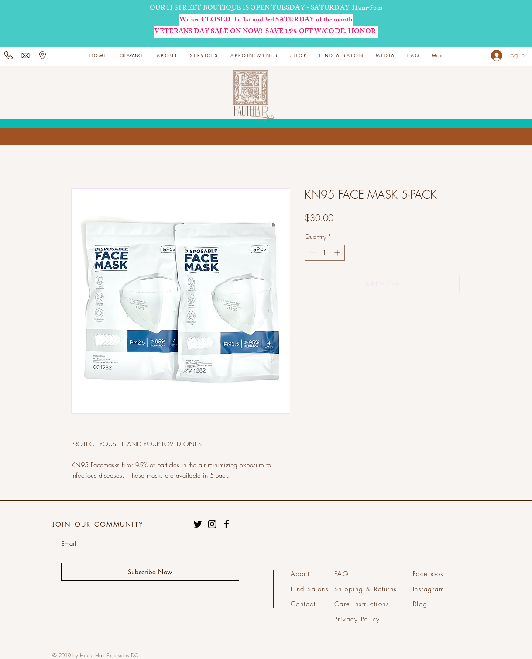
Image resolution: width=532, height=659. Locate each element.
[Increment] (338, 252)
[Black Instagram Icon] (212, 524)
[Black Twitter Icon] (197, 524)
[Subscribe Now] (150, 572)
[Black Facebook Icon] (226, 524)
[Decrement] (311, 252)
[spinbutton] (325, 252)
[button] (203, 55)
